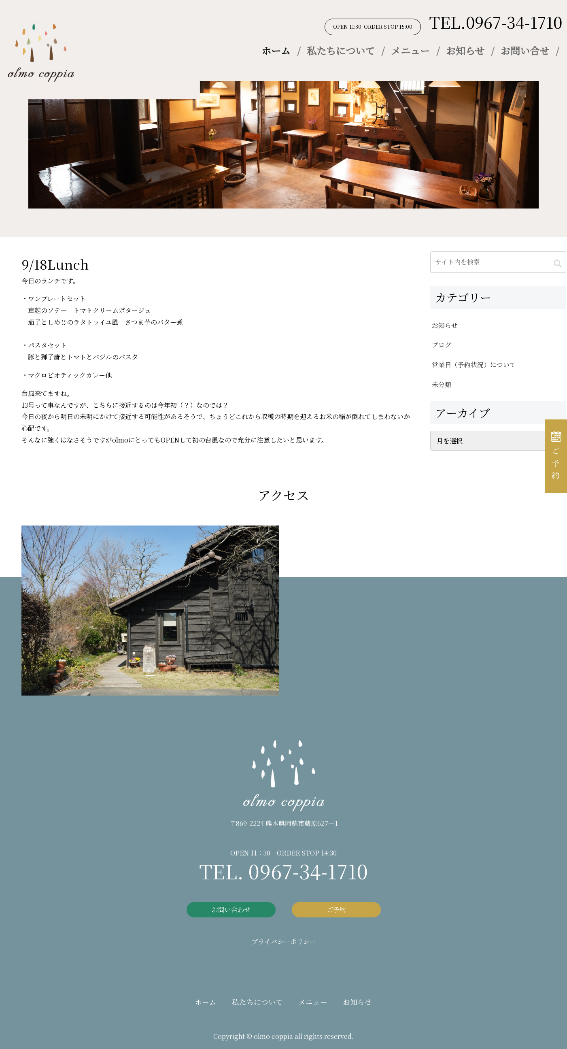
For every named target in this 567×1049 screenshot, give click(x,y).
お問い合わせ (231, 909)
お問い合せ (525, 50)
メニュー (410, 50)
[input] (498, 262)
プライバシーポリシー (283, 941)
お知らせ (465, 50)
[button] (557, 263)
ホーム (276, 50)
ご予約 (336, 909)
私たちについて (341, 50)
